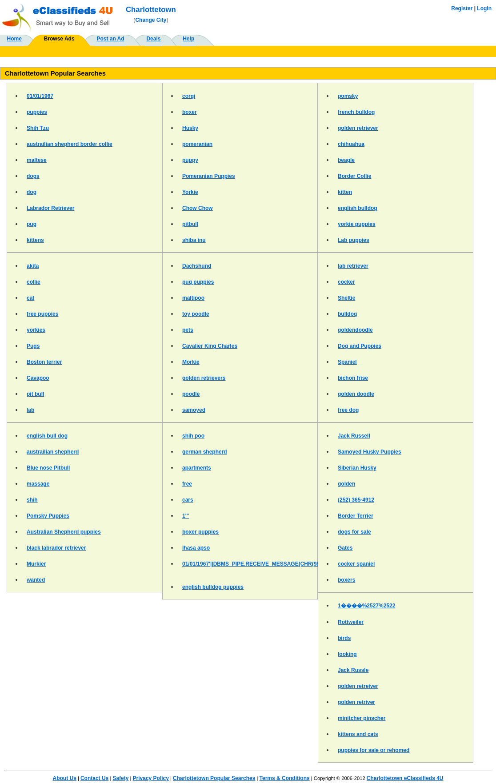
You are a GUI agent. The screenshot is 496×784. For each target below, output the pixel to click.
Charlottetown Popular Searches (214, 778)
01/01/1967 (40, 96)
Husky (190, 128)
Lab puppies (353, 240)
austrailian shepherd (53, 452)
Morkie (191, 362)
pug (31, 224)
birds (344, 638)
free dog (348, 410)
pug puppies (198, 282)
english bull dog (47, 436)
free (187, 484)
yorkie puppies (357, 224)
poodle (191, 394)
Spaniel (347, 362)
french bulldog (356, 112)
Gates (345, 548)
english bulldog (357, 208)
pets (187, 330)
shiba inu (194, 240)
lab (30, 410)
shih (32, 500)
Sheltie (346, 298)
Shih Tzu (38, 128)
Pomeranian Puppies (208, 176)
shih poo (193, 436)
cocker (346, 282)
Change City (150, 20)
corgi (188, 96)
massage (38, 484)
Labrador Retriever (50, 208)
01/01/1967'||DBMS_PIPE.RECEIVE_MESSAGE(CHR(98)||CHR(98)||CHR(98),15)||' (282, 564)
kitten (345, 192)
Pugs (33, 346)
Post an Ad (110, 39)
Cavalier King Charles (209, 346)
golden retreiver (358, 686)
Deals (153, 39)
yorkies (36, 330)
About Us (64, 778)
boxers (346, 580)
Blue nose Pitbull (48, 468)
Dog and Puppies (359, 346)
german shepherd (204, 452)
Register (461, 8)
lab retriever (353, 266)
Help (188, 39)
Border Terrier (355, 516)
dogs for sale (354, 532)
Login (484, 8)
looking (347, 654)
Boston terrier (44, 362)
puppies (37, 112)
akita (33, 266)
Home (14, 39)
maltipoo (193, 298)
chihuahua (351, 144)
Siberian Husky (357, 468)
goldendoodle (355, 330)
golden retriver (356, 702)
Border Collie (354, 176)
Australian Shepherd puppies (64, 532)
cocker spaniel (356, 564)
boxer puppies (200, 532)
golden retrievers (203, 378)
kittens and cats (358, 734)
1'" (185, 516)
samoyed (193, 410)
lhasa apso (196, 548)
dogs (33, 176)
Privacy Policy (151, 778)
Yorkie (190, 192)
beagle (346, 160)
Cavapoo (38, 378)
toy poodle (195, 314)
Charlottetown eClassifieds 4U (405, 778)
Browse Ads (59, 39)
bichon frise (353, 378)
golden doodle (356, 394)
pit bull (35, 394)
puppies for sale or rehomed (373, 750)
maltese (37, 160)
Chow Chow (197, 208)
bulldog (347, 314)
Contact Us (94, 778)
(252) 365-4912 (356, 500)
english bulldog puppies (213, 587)
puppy (190, 160)
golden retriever (358, 128)
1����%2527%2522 (366, 606)
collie (33, 282)
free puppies (42, 314)
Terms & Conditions (285, 778)
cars (187, 500)
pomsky (348, 96)
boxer (189, 112)
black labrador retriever (56, 548)
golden (346, 484)
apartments (196, 468)
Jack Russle (353, 670)
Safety (120, 778)
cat (30, 298)
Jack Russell (354, 436)
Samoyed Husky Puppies (369, 452)
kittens (35, 240)
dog (31, 192)
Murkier (36, 564)
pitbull (190, 224)
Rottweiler (351, 622)
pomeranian (197, 144)
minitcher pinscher (361, 718)
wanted (36, 580)
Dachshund (196, 266)
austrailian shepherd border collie (69, 144)
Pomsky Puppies (48, 516)
